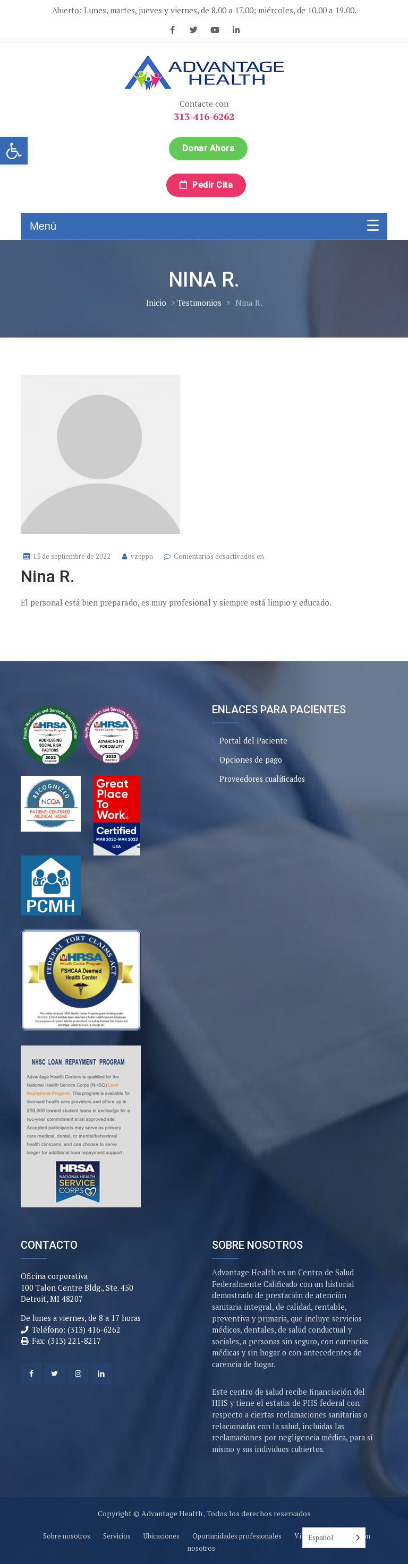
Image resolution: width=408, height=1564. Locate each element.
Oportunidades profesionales (237, 1536)
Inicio (156, 302)
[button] (14, 151)
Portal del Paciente (253, 741)
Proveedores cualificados (262, 779)
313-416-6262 (204, 116)
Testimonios (199, 302)
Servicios (117, 1536)
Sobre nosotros (66, 1536)
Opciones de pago (250, 760)
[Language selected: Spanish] (334, 1537)
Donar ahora (208, 148)
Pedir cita (206, 185)
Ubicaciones (161, 1536)
